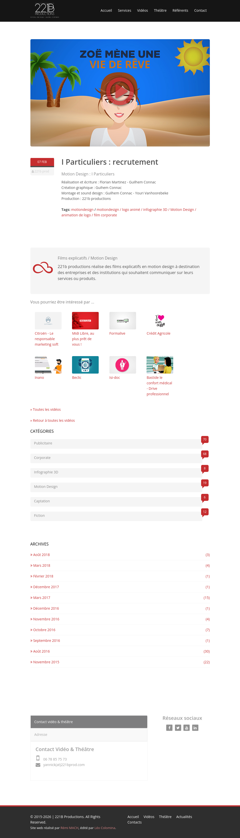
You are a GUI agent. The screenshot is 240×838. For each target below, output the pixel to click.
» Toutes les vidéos (45, 409)
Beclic (85, 368)
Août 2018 (40, 554)
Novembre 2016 (44, 619)
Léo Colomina (104, 828)
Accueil (106, 10)
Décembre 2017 (44, 586)
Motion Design (118, 486)
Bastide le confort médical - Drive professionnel (160, 376)
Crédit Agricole (160, 324)
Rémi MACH (70, 828)
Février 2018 (41, 576)
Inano (48, 368)
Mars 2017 (40, 597)
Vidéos (142, 10)
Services (124, 10)
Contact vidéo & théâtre (53, 719)
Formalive (122, 324)
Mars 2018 (40, 565)
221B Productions (69, 816)
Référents (180, 10)
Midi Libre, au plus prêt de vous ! (85, 329)
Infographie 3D (118, 471)
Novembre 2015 (44, 662)
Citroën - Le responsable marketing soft (48, 329)
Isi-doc (122, 368)
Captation (118, 500)
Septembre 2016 (45, 640)
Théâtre (160, 10)
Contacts (135, 822)
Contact (200, 10)
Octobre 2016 (42, 629)
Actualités (184, 816)
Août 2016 (40, 651)
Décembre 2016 (44, 608)
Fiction (118, 515)
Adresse (40, 731)
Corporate (118, 457)
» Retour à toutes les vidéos (52, 420)
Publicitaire (118, 442)
